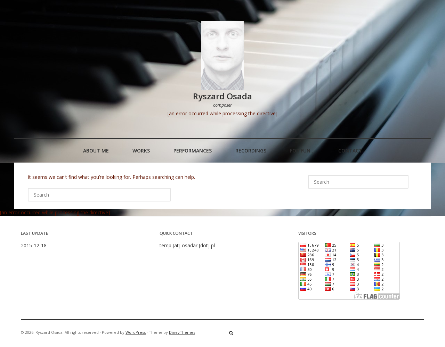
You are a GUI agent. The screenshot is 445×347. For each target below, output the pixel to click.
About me (96, 150)
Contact (350, 150)
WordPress (136, 332)
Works (141, 150)
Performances (192, 150)
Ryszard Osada (222, 96)
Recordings (250, 150)
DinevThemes (182, 332)
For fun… (302, 150)
